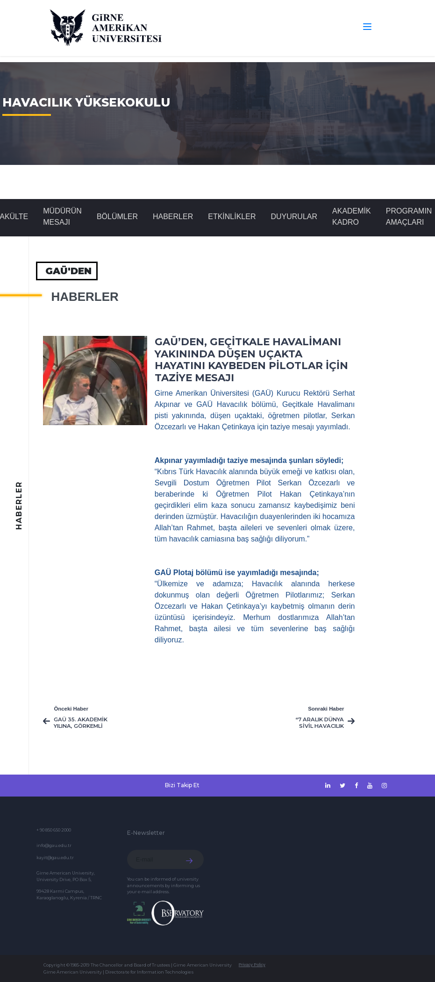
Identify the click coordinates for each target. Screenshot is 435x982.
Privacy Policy (252, 964)
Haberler (173, 217)
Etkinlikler (232, 217)
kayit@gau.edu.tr (55, 857)
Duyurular (294, 217)
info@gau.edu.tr (53, 845)
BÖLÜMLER (117, 217)
